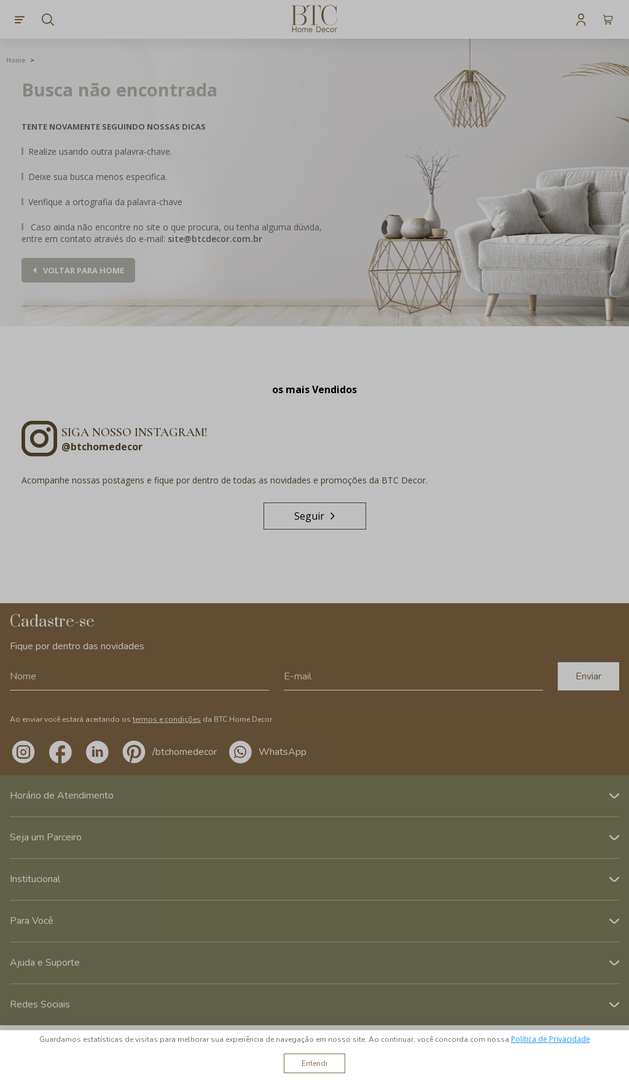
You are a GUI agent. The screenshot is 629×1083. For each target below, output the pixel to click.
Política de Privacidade (550, 1039)
